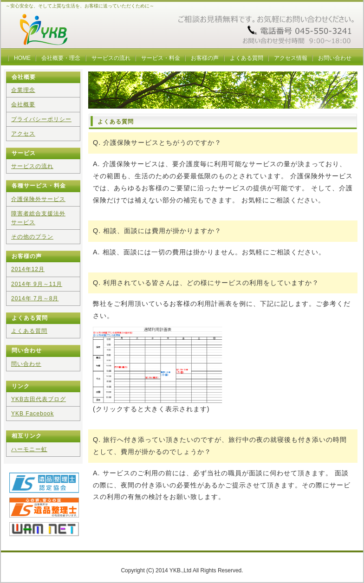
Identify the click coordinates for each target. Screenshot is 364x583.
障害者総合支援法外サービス (38, 218)
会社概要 (23, 104)
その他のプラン (32, 236)
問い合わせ (26, 364)
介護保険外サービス (38, 199)
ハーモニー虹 (29, 449)
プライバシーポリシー (41, 119)
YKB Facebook (32, 413)
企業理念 (23, 90)
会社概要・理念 (60, 58)
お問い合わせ (334, 58)
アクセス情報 (290, 58)
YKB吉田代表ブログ (38, 399)
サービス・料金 (160, 58)
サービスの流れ (110, 58)
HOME (22, 58)
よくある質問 (246, 58)
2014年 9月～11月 (36, 284)
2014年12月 (28, 269)
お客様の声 (205, 58)
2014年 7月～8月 (34, 298)
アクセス (23, 133)
